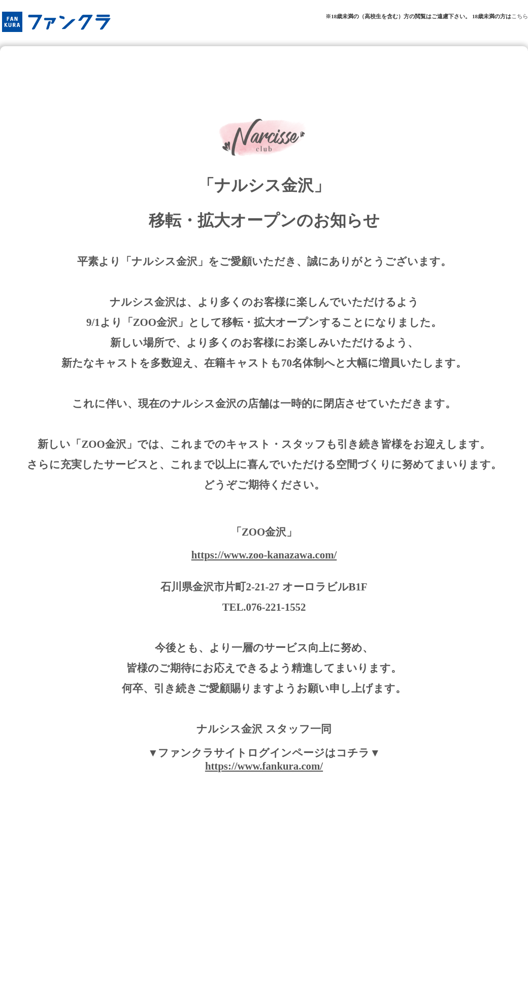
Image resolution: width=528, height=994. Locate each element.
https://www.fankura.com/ (264, 766)
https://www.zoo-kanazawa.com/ (264, 554)
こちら (519, 16)
